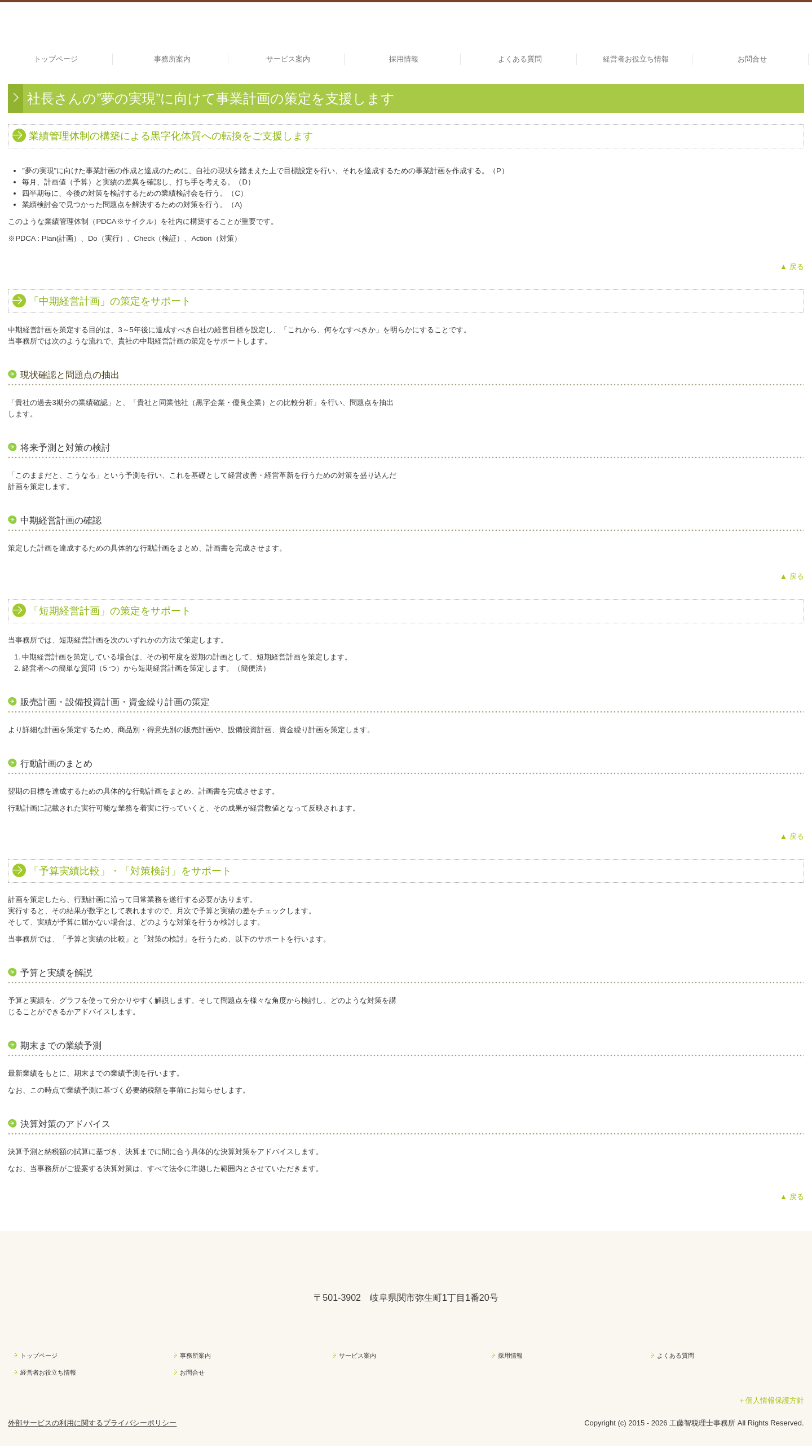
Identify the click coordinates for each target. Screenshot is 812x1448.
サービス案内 (288, 59)
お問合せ (752, 59)
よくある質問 (520, 59)
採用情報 (403, 59)
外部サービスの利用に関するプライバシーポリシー (92, 1423)
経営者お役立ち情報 (636, 59)
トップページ (56, 59)
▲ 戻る (792, 266)
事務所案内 (172, 59)
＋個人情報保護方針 (771, 1400)
